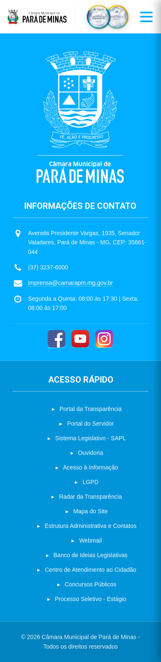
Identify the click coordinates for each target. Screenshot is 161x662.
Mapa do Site (90, 511)
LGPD (90, 482)
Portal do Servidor (90, 423)
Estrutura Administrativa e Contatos (90, 525)
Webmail (90, 540)
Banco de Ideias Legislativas (91, 555)
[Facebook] (56, 339)
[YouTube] (80, 339)
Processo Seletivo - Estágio (90, 599)
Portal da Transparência (90, 409)
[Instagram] (104, 339)
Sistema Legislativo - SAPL (90, 438)
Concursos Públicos (91, 584)
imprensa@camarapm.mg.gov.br (70, 282)
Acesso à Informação (90, 467)
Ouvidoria (90, 452)
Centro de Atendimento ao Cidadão (90, 569)
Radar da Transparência (90, 496)
